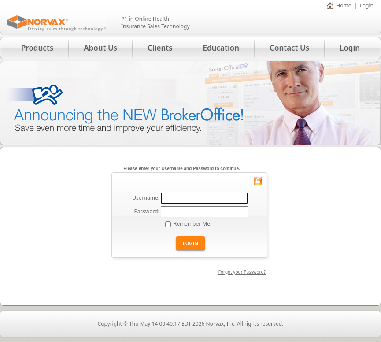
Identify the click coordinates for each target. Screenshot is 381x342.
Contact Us (289, 48)
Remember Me (192, 223)
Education (221, 48)
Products (37, 48)
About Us (100, 48)
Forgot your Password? (242, 272)
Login (367, 5)
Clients (160, 48)
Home (343, 5)
